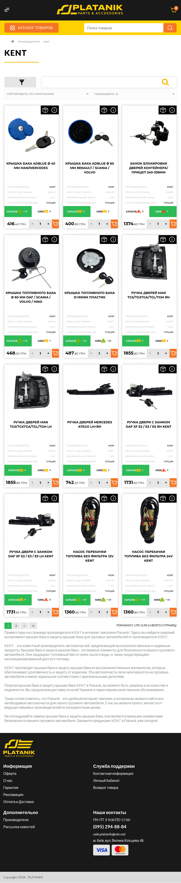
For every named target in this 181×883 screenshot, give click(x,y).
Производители (16, 820)
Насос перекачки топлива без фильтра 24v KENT (148, 556)
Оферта (9, 773)
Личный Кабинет (106, 781)
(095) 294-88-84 (109, 826)
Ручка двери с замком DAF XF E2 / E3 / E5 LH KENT (31, 554)
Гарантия (10, 788)
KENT (52, 187)
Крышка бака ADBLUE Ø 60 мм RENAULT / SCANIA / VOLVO (89, 168)
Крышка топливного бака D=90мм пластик (90, 295)
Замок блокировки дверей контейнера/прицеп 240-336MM (148, 168)
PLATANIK (35, 877)
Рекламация (13, 795)
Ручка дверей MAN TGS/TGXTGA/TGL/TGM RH (148, 295)
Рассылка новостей (19, 827)
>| (33, 625)
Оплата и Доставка (18, 802)
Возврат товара (105, 788)
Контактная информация (113, 773)
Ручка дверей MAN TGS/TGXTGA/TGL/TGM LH (31, 424)
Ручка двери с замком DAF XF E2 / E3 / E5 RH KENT (148, 424)
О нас (7, 781)
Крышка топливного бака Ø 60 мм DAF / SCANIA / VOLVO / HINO (31, 297)
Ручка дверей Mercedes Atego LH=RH (89, 424)
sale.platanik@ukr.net (109, 834)
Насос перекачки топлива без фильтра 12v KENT (89, 556)
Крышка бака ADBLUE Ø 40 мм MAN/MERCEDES (30, 166)
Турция (50, 202)
